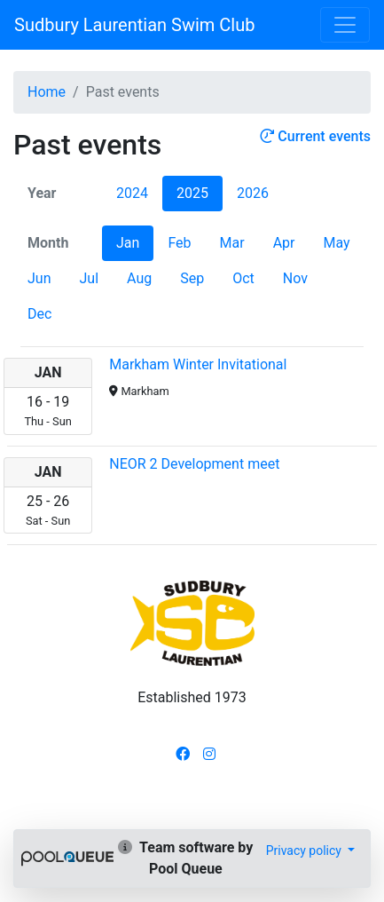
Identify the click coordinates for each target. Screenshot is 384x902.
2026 (253, 193)
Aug (139, 278)
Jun (39, 278)
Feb (179, 242)
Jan (127, 242)
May (336, 242)
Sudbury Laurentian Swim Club (134, 25)
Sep (192, 278)
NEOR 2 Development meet (194, 463)
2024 (132, 193)
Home (46, 91)
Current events (315, 136)
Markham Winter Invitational (197, 364)
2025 (192, 193)
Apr (284, 242)
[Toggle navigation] (345, 25)
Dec (39, 313)
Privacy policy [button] (305, 850)
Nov (295, 278)
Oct (243, 278)
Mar (232, 242)
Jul (88, 278)
